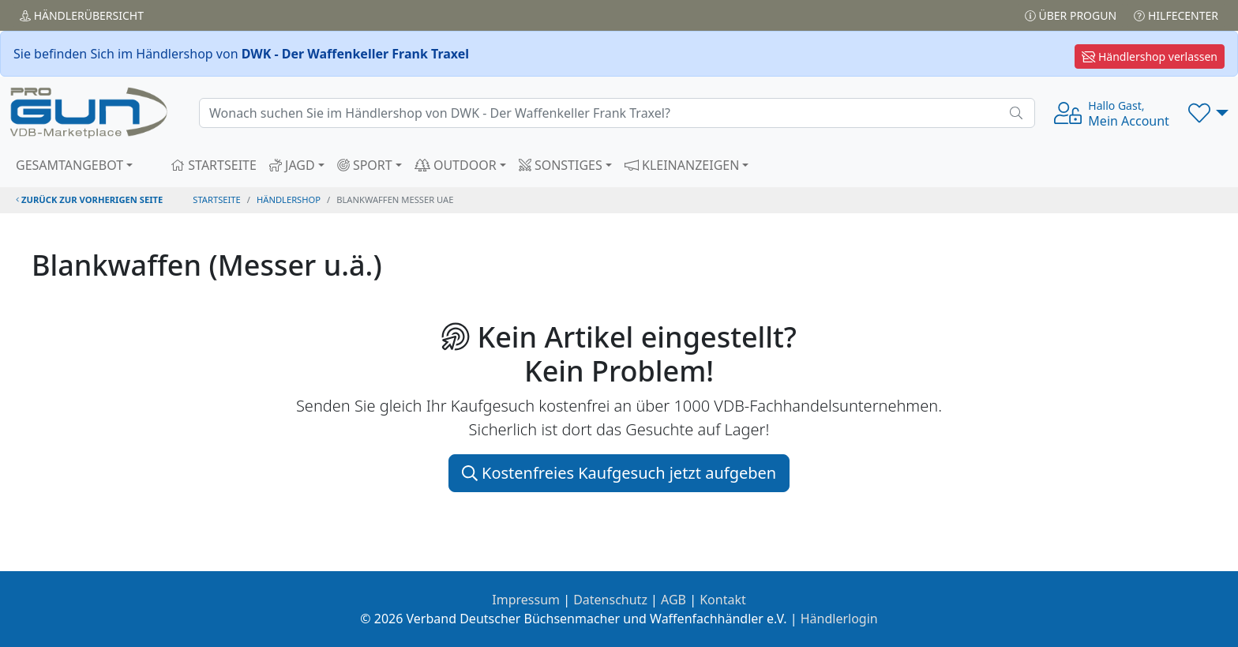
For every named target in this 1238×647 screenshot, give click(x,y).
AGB (673, 599)
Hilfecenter (1176, 15)
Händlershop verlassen (1149, 56)
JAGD (292, 165)
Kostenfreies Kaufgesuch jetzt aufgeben (619, 472)
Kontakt (723, 599)
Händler (82, 15)
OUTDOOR (456, 165)
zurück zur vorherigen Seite (89, 199)
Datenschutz (610, 599)
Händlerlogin (839, 618)
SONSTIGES (560, 165)
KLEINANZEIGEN (682, 165)
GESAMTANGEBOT (69, 165)
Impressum (526, 599)
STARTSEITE (214, 165)
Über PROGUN (1070, 15)
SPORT (364, 165)
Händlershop (289, 199)
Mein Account (1128, 114)
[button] (1208, 113)
